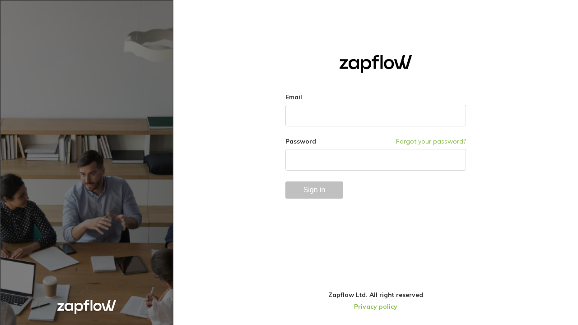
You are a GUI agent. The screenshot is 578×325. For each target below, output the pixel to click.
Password (300, 141)
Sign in (314, 190)
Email (293, 97)
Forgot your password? (431, 141)
